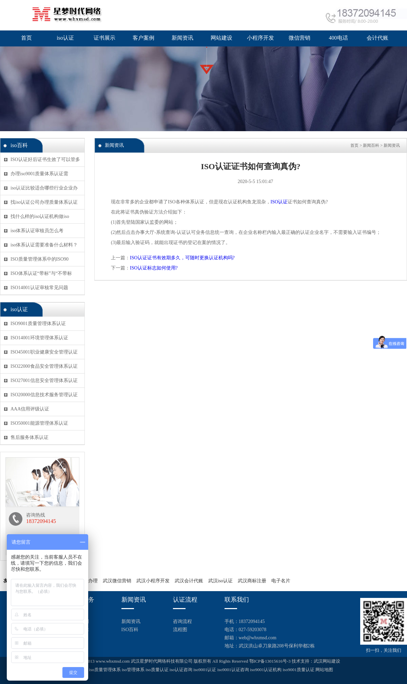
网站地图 (324, 669)
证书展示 (104, 38)
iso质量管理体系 (105, 669)
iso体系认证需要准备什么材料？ (44, 244)
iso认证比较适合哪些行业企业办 (44, 187)
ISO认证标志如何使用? (154, 267)
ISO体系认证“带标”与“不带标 (41, 273)
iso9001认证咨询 (233, 669)
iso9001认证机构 (266, 669)
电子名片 (280, 580)
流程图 (180, 629)
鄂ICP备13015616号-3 (270, 661)
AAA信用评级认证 (30, 408)
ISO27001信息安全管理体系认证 (44, 380)
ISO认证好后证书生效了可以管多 (45, 159)
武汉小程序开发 (153, 580)
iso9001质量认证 (298, 669)
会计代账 (377, 38)
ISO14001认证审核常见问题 (39, 287)
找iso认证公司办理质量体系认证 (44, 202)
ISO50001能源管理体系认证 (39, 423)
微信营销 (299, 38)
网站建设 (221, 38)
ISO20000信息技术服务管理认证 (44, 394)
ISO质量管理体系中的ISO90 (40, 259)
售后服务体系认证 (30, 437)
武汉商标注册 (252, 580)
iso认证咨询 (181, 669)
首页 (26, 38)
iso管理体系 (133, 669)
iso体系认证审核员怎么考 (37, 230)
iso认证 (65, 38)
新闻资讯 (182, 38)
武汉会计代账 (189, 580)
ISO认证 (279, 201)
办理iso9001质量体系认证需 (39, 173)
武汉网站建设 (327, 661)
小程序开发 (260, 38)
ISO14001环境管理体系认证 (39, 337)
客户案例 (143, 38)
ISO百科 (130, 629)
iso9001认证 (204, 669)
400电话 (338, 38)
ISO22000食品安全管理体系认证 (44, 366)
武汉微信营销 (117, 580)
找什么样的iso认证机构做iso (40, 216)
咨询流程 (182, 621)
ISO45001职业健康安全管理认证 (44, 352)
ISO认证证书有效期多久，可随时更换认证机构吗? (182, 257)
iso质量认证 (157, 669)
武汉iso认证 (220, 580)
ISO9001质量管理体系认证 (38, 323)
